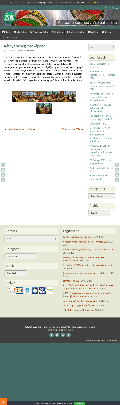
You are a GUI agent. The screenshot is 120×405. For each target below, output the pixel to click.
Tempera (101, 340)
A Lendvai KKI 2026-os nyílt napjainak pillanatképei (100, 108)
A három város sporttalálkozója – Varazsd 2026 (102, 75)
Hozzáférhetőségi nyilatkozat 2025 (42, 2)
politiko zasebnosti (66, 403)
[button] (60, 18)
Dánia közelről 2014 (72, 129)
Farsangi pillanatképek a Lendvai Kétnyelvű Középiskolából (101, 97)
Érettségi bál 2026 (98, 123)
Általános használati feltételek (72, 2)
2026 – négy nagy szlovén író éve (78, 305)
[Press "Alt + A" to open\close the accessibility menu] (3, 401)
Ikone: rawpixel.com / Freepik (60, 329)
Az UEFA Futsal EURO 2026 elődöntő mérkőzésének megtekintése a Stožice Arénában (101, 135)
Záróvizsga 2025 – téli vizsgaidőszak (80, 300)
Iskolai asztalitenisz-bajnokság (78, 237)
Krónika (30, 50)
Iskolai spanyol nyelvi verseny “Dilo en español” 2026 (102, 86)
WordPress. (112, 340)
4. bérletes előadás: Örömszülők (78, 309)
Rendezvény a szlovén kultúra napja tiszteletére (86, 272)
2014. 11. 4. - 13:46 (14, 50)
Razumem (79, 403)
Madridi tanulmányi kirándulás (20, 129)
